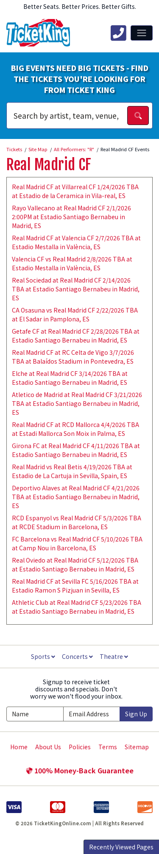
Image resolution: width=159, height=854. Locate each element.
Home (19, 746)
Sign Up (136, 714)
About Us (48, 746)
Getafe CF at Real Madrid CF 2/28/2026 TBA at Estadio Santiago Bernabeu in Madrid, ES (75, 335)
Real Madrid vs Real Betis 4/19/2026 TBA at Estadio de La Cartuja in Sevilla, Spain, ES (72, 471)
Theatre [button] (114, 656)
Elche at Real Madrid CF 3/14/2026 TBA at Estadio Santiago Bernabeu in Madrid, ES (70, 377)
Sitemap (137, 746)
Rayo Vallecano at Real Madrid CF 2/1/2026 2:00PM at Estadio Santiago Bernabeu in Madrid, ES (71, 217)
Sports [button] (43, 656)
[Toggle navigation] (142, 33)
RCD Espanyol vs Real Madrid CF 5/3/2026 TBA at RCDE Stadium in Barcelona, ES (76, 522)
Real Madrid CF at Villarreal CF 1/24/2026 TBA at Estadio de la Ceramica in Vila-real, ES (75, 191)
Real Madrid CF (48, 164)
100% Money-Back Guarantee (80, 770)
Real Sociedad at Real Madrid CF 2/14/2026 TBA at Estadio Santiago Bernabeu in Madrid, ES (75, 289)
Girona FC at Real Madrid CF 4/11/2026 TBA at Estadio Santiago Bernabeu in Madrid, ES (76, 450)
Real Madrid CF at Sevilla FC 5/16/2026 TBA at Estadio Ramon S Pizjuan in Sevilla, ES (75, 585)
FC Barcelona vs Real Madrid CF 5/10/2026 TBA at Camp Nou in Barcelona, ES (77, 543)
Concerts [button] (77, 656)
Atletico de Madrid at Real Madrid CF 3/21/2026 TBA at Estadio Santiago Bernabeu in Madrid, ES (77, 403)
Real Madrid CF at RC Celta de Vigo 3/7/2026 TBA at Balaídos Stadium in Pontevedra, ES (73, 356)
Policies (80, 746)
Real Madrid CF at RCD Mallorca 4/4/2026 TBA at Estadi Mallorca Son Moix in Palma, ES (75, 429)
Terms (107, 746)
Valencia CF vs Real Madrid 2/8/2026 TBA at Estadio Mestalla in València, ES (72, 263)
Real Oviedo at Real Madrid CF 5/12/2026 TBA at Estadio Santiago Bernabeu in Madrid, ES (75, 564)
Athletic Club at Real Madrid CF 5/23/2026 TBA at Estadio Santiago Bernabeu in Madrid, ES (76, 606)
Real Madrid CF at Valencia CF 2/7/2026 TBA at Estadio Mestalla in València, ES (76, 242)
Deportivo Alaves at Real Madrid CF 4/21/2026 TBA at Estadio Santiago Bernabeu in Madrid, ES (75, 497)
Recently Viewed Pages (121, 847)
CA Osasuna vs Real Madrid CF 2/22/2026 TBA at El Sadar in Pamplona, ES (75, 314)
